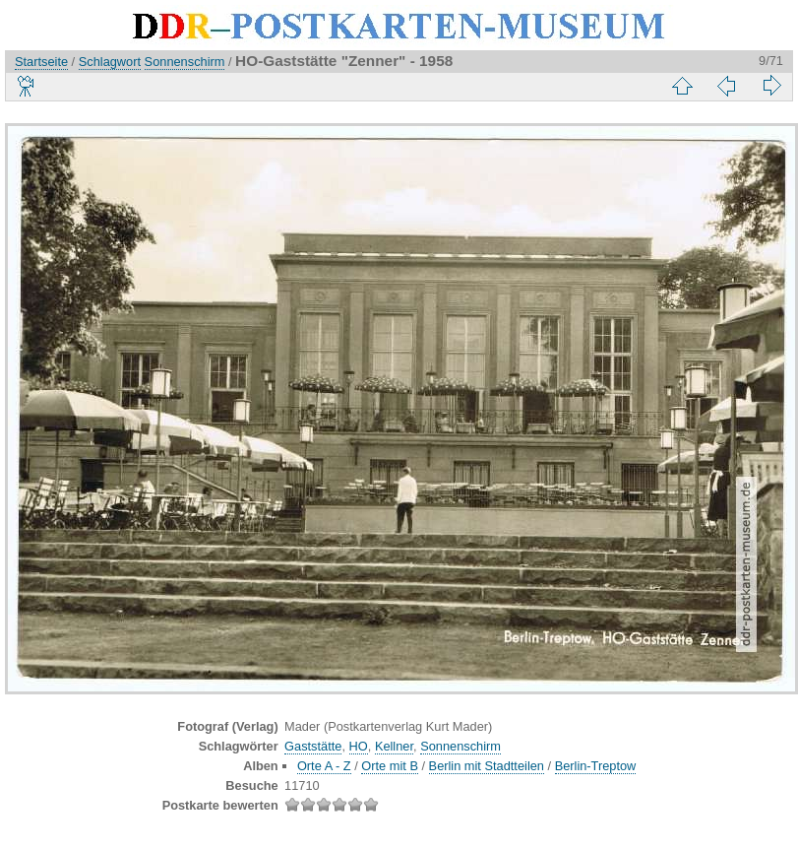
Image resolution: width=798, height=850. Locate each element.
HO (358, 746)
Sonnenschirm (185, 61)
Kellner (394, 746)
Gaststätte (312, 746)
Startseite (41, 61)
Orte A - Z (324, 765)
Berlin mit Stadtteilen (486, 765)
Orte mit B (389, 765)
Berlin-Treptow (596, 765)
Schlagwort (110, 61)
